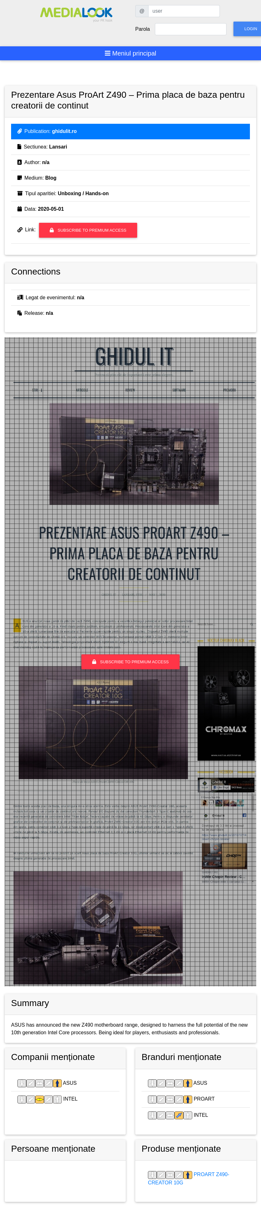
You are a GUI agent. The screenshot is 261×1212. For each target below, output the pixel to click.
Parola (142, 29)
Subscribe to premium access (88, 230)
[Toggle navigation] (130, 53)
